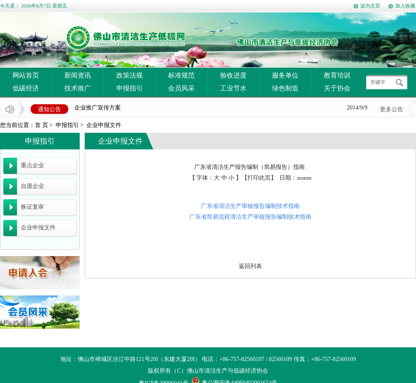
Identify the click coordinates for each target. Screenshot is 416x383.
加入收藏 (405, 6)
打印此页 (259, 178)
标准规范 (181, 75)
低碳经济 (25, 88)
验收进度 (233, 75)
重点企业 (32, 165)
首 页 (41, 125)
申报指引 (129, 88)
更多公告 (391, 109)
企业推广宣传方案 (97, 108)
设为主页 (370, 6)
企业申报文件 (103, 125)
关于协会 (337, 88)
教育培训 (337, 75)
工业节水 (233, 88)
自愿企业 (32, 186)
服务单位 (285, 75)
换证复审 (32, 207)
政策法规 (129, 75)
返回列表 (250, 266)
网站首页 (25, 75)
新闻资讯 (77, 75)
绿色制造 (285, 88)
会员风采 (181, 88)
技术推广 (77, 88)
